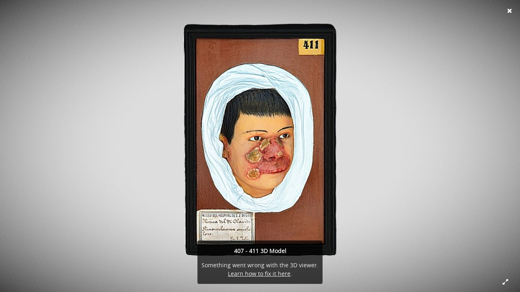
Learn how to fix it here (259, 273)
